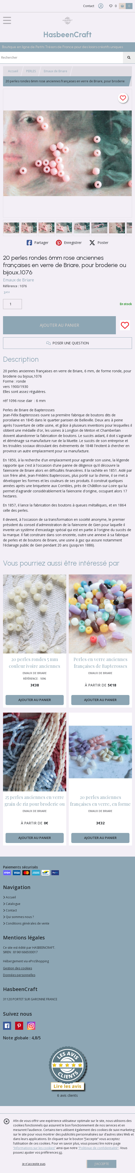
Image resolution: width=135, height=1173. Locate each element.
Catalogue (11, 904)
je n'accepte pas (33, 1164)
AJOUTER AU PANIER (59, 325)
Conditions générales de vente (26, 923)
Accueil (13, 71)
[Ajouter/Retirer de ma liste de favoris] (125, 325)
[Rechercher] (129, 57)
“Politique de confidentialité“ (98, 1148)
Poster (98, 243)
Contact (88, 6)
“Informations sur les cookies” (34, 1148)
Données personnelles (19, 975)
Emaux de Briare (55, 71)
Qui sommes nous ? (18, 917)
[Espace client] (101, 6)
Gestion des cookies (17, 968)
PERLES (31, 71)
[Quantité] (12, 304)
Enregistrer (69, 243)
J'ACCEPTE (102, 1164)
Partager (37, 243)
